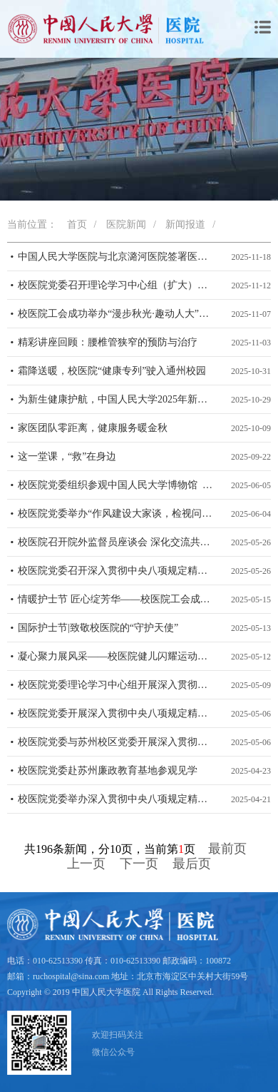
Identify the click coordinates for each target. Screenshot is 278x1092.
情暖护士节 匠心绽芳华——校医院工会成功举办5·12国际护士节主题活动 (117, 599)
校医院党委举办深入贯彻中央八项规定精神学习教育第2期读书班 (117, 799)
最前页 (227, 848)
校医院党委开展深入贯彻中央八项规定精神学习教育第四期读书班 (117, 713)
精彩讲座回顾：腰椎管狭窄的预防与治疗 (107, 342)
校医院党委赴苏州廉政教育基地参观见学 (107, 770)
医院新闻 (126, 224)
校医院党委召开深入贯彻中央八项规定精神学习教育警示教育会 (117, 570)
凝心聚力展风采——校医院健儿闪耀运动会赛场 (117, 656)
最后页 (192, 863)
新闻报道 (185, 224)
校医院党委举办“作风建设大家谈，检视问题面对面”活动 (117, 513)
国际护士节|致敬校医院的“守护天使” (98, 627)
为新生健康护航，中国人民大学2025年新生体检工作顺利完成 (117, 399)
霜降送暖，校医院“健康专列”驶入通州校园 (112, 370)
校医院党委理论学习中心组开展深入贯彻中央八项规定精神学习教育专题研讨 (117, 684)
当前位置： (32, 224)
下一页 (139, 863)
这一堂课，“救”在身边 (67, 456)
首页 (77, 224)
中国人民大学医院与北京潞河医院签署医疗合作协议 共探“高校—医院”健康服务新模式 (117, 256)
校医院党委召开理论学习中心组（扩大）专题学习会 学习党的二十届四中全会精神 (117, 285)
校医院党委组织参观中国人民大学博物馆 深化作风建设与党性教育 (117, 485)
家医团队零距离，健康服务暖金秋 (93, 428)
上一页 (86, 863)
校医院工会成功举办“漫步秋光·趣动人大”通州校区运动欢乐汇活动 (117, 313)
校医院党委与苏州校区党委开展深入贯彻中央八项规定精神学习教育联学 (117, 742)
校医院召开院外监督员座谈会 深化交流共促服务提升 (117, 542)
